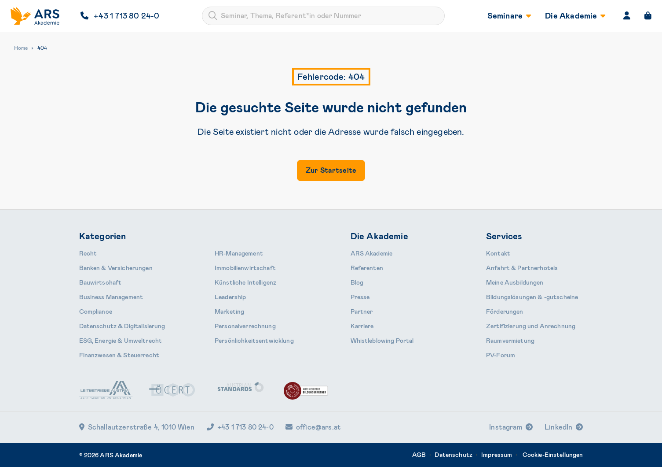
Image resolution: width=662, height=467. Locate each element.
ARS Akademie (372, 253)
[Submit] (212, 15)
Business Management (111, 297)
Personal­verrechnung (245, 326)
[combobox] (323, 16)
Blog (357, 282)
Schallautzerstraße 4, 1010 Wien (137, 427)
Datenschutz (453, 455)
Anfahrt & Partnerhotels (522, 268)
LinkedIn (558, 427)
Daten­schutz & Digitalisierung (122, 326)
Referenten (367, 268)
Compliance (95, 311)
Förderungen (504, 311)
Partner (362, 311)
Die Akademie (575, 16)
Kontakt (498, 253)
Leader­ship (230, 297)
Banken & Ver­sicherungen (116, 268)
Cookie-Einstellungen (553, 455)
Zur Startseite (331, 170)
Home (21, 48)
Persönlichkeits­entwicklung (254, 341)
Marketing (229, 311)
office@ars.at (313, 427)
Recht (88, 253)
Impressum (496, 455)
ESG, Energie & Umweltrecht (120, 341)
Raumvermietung (510, 341)
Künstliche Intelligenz (245, 282)
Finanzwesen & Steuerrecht (119, 355)
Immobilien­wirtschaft (245, 268)
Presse (360, 297)
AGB (419, 455)
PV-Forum (500, 355)
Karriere (362, 326)
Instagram (505, 427)
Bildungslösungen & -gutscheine (532, 297)
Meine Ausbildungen (515, 282)
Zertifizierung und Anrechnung (530, 326)
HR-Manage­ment (239, 253)
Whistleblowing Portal (382, 341)
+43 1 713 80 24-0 (240, 427)
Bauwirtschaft (100, 282)
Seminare (509, 16)
